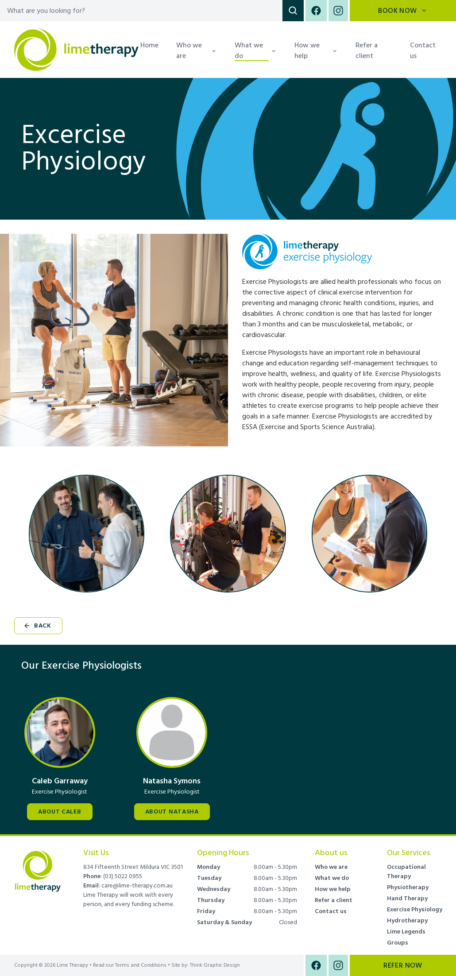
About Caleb (59, 811)
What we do (332, 878)
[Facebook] (316, 10)
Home (149, 45)
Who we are (331, 867)
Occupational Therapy (406, 872)
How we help (333, 889)
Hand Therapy (407, 898)
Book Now (402, 10)
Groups (397, 942)
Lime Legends (406, 931)
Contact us (423, 50)
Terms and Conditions (140, 965)
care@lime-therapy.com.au (137, 885)
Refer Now (402, 965)
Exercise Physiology (414, 909)
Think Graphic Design (215, 965)
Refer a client (367, 50)
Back (37, 625)
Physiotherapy (408, 887)
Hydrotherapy (407, 920)
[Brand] (38, 866)
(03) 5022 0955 (122, 876)
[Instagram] (337, 10)
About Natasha (172, 811)
